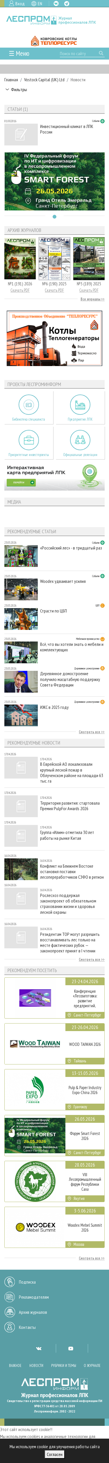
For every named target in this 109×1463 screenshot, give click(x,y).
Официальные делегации (80, 454)
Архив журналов (33, 1312)
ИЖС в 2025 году (54, 707)
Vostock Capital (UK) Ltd (44, 79)
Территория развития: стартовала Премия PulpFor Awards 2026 (70, 805)
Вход (20, 3)
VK (56, 3)
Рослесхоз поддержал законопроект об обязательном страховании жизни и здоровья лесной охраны (68, 904)
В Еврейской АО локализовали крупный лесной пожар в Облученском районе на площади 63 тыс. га (71, 772)
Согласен (54, 1454)
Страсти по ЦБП (53, 611)
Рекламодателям (34, 1297)
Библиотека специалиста (28, 419)
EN (40, 3)
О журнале (92, 1365)
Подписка (27, 1282)
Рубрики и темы (63, 1365)
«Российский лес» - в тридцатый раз (71, 548)
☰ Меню (19, 53)
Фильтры (19, 89)
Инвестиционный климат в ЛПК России (66, 129)
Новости (36, 1365)
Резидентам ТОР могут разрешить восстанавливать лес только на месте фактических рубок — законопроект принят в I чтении (70, 943)
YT (71, 1348)
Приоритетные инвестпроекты (28, 454)
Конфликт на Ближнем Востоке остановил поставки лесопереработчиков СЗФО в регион (72, 871)
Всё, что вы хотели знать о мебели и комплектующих (71, 647)
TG (66, 3)
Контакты (27, 1327)
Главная (11, 79)
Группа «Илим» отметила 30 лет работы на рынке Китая (67, 835)
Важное (15, 1365)
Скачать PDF (20, 290)
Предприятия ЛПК (80, 419)
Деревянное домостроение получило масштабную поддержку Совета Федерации (70, 679)
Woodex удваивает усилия (63, 581)
